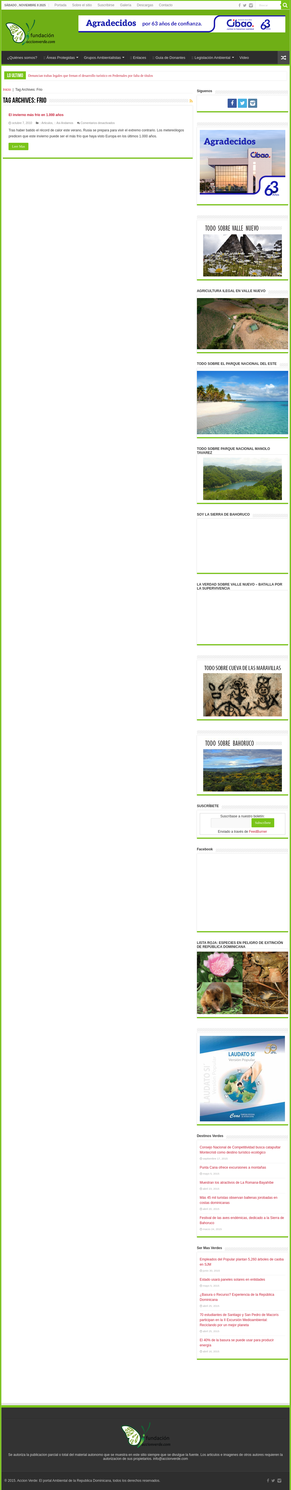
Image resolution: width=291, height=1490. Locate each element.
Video (244, 57)
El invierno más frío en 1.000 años (36, 115)
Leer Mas (18, 146)
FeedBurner (258, 832)
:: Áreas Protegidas (59, 57)
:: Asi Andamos (63, 123)
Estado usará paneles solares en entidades (232, 1280)
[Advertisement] (145, 1387)
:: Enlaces (138, 57)
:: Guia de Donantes (168, 57)
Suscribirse (105, 5)
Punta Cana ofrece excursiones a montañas (233, 1167)
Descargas (145, 5)
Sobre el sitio (82, 5)
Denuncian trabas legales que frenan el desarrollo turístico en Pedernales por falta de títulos (90, 76)
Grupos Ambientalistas (102, 57)
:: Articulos (46, 123)
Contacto (165, 5)
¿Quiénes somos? (22, 57)
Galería (125, 5)
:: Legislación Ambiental (211, 57)
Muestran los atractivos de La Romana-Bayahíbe (237, 1183)
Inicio (7, 90)
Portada (60, 5)
